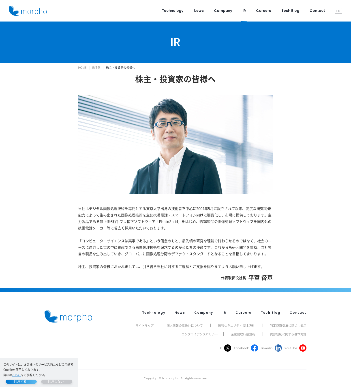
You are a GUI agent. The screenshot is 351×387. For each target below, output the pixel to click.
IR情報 (96, 67)
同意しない (56, 381)
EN (338, 11)
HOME (82, 67)
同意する (20, 381)
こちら (16, 375)
